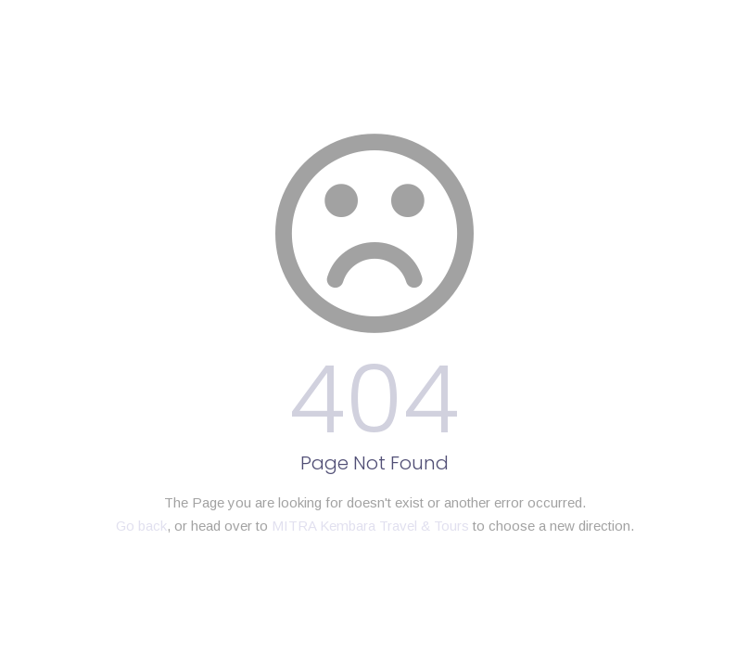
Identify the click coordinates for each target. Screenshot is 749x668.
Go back (141, 525)
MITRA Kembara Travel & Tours (370, 525)
